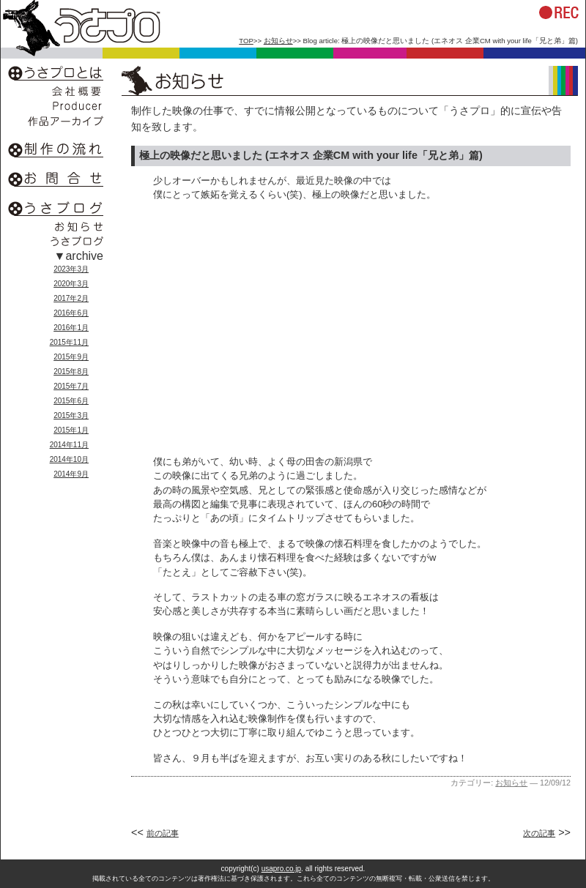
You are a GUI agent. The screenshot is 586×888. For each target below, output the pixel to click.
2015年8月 (71, 371)
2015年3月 (71, 415)
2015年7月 (71, 386)
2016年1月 (71, 328)
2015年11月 (69, 342)
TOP (246, 41)
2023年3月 (71, 269)
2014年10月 (69, 459)
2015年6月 (71, 401)
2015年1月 (71, 430)
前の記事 (162, 833)
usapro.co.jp (281, 869)
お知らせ (278, 41)
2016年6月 (71, 313)
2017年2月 (71, 298)
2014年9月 (71, 474)
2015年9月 (71, 357)
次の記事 (539, 833)
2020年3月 (71, 284)
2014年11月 (69, 445)
